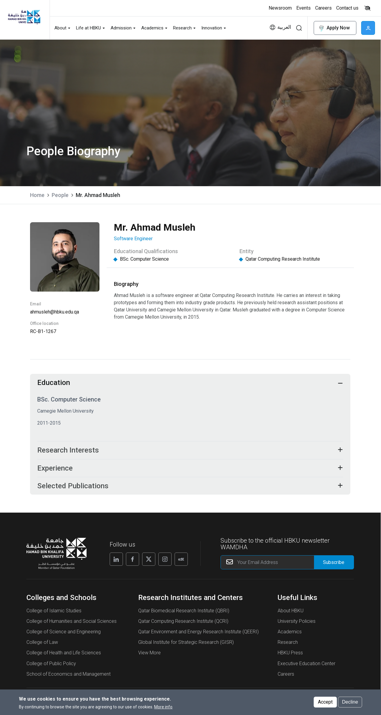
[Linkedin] (116, 561)
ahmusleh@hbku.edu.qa (54, 312)
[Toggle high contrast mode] (366, 8)
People (60, 195)
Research (288, 644)
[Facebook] (132, 561)
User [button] (368, 28)
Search (298, 27)
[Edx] (181, 561)
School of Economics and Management (68, 676)
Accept (325, 704)
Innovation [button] (211, 28)
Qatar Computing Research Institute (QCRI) (183, 623)
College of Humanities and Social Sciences (71, 623)
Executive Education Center (306, 665)
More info (163, 709)
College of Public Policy (51, 665)
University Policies (296, 623)
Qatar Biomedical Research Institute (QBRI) (183, 612)
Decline (350, 704)
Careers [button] (323, 8)
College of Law (42, 644)
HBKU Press (290, 655)
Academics (290, 634)
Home (37, 195)
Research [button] (182, 28)
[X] (148, 561)
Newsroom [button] (280, 8)
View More (149, 655)
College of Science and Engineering (63, 634)
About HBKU (290, 612)
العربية (284, 27)
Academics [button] (152, 28)
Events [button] (303, 8)
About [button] (60, 28)
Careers (286, 676)
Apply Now (334, 28)
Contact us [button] (347, 8)
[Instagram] (165, 561)
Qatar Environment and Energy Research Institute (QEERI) (198, 634)
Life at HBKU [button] (88, 28)
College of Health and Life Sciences (63, 655)
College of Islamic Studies (53, 612)
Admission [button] (121, 28)
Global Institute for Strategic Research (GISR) (186, 644)
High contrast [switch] (367, 8)
